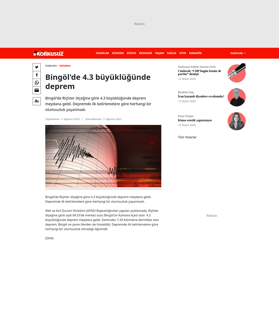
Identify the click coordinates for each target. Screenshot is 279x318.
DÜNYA (131, 53)
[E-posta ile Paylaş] (37, 90)
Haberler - (51, 65)
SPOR (182, 53)
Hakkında (237, 53)
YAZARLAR (102, 53)
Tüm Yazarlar (187, 137)
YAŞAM (159, 53)
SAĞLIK (171, 53)
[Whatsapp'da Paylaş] (37, 82)
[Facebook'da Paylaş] (37, 75)
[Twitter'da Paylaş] (37, 67)
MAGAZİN (195, 53)
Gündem (65, 65)
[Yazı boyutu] (37, 101)
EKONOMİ (145, 53)
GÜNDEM (118, 53)
